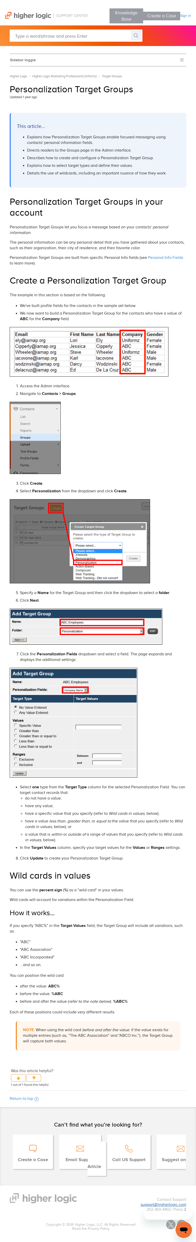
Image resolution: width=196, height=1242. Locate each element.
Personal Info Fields (165, 257)
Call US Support (128, 1160)
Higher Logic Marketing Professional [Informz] (64, 76)
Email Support (80, 1160)
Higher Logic (18, 76)
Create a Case (161, 16)
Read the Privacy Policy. (91, 1229)
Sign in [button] (185, 16)
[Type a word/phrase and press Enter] (76, 35)
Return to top (24, 1098)
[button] (18, 1078)
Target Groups (112, 76)
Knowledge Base (126, 16)
